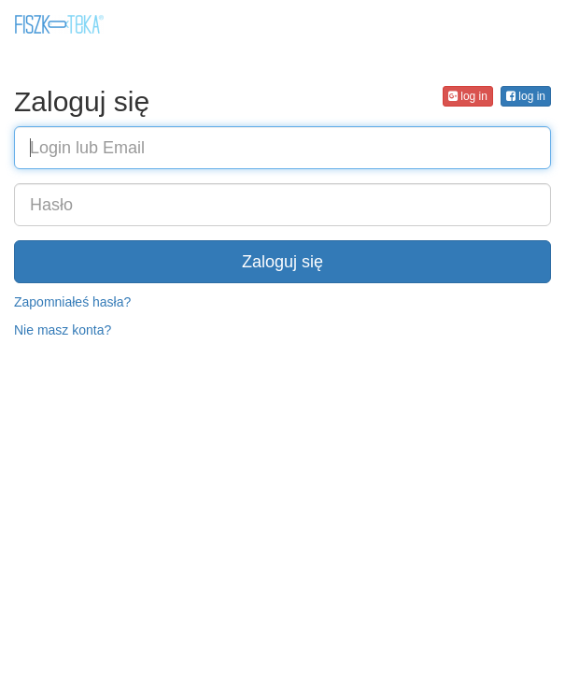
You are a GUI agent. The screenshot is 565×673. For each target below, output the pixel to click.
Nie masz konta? (62, 329)
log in (525, 96)
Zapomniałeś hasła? (72, 301)
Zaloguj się (282, 261)
